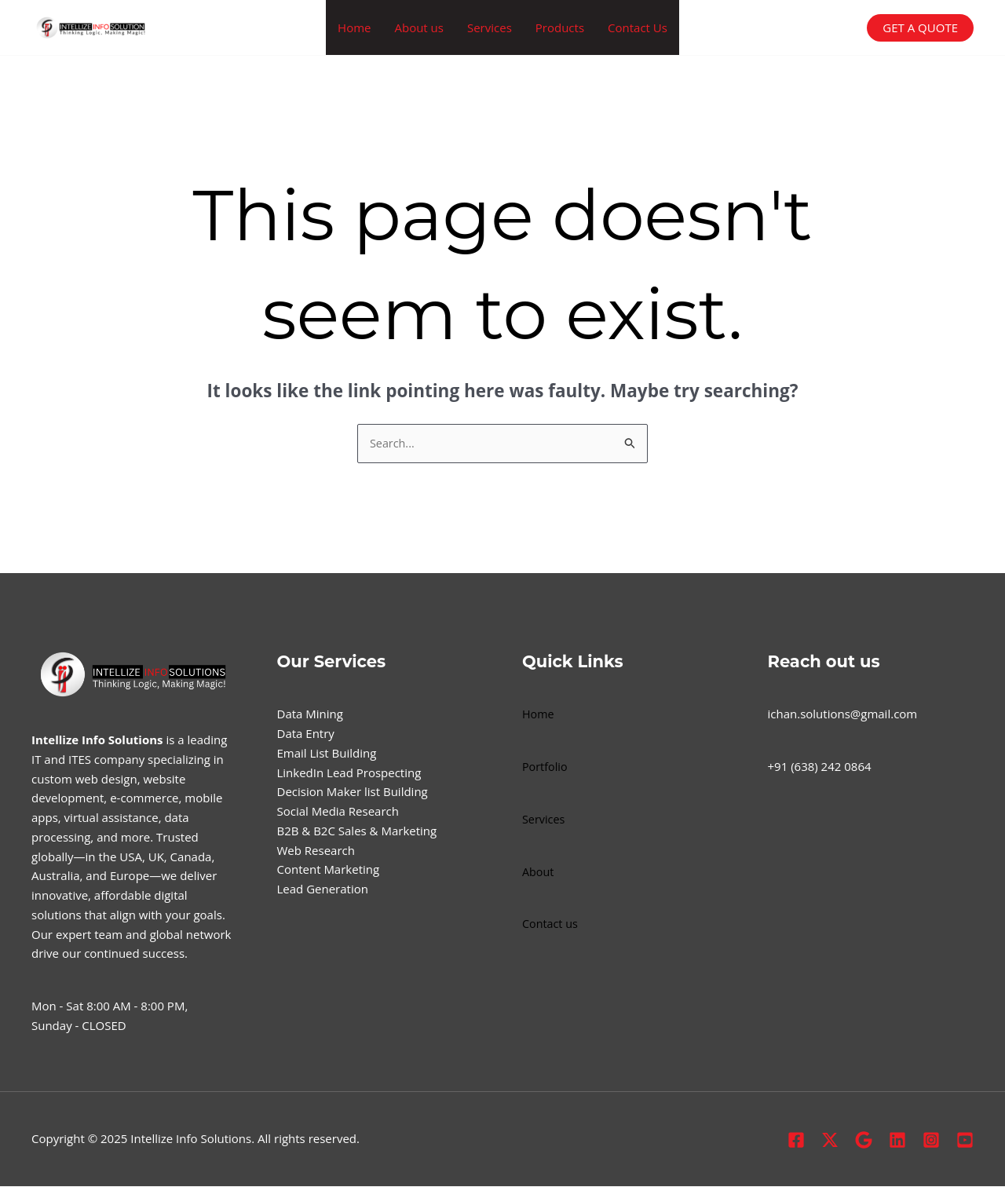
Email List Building (327, 754)
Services (489, 27)
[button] (920, 28)
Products (559, 27)
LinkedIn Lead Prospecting (349, 773)
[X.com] (830, 1140)
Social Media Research (338, 812)
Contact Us (637, 27)
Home (354, 27)
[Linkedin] (897, 1140)
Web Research (316, 851)
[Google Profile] (863, 1140)
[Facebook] (796, 1140)
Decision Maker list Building (352, 792)
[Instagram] (931, 1140)
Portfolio (545, 767)
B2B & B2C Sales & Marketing (357, 831)
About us (418, 27)
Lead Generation (322, 889)
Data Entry (305, 734)
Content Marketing (328, 870)
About (538, 872)
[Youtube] (965, 1140)
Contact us (551, 924)
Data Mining (310, 714)
